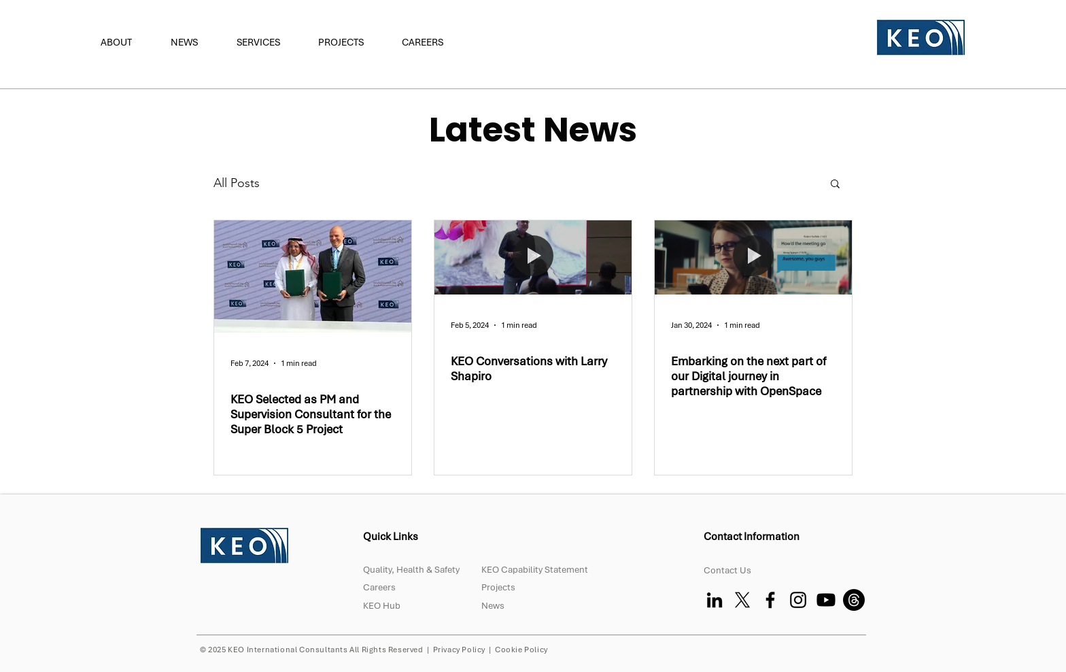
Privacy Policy (459, 649)
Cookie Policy (521, 649)
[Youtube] (826, 600)
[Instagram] (798, 600)
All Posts (236, 182)
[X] (742, 600)
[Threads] (854, 600)
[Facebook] (770, 600)
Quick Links (390, 536)
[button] (125, 42)
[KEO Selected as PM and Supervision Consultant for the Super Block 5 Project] (312, 276)
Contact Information (753, 536)
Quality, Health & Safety (411, 569)
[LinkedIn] (714, 600)
